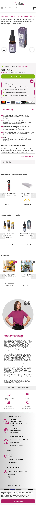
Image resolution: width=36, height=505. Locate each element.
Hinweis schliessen (18, 501)
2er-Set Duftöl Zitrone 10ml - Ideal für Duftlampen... (9, 235)
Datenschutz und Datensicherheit (17, 471)
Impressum (11, 474)
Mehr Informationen (27, 156)
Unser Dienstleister (15, 442)
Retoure (10, 454)
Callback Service (12, 462)
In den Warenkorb (18, 76)
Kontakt (10, 457)
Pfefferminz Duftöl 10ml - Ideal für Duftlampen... (27, 234)
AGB (9, 477)
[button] (2, 195)
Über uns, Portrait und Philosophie (19, 440)
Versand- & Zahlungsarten (15, 459)
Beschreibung (8, 110)
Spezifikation (7, 162)
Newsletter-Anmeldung (16, 445)
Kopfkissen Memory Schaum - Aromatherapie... (27, 195)
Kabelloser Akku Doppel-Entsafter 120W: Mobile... (9, 275)
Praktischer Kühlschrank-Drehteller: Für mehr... (27, 275)
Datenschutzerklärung (6, 498)
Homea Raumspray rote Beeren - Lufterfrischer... (9, 194)
